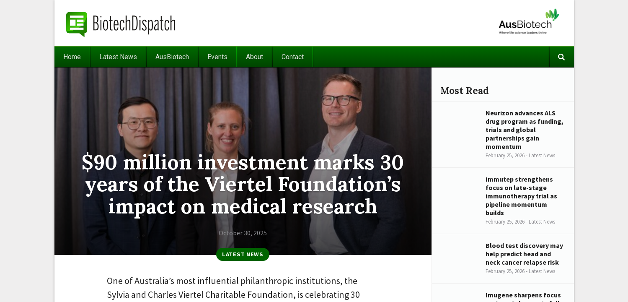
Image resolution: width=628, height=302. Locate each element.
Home (72, 57)
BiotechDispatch (121, 23)
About (254, 57)
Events (217, 57)
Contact (293, 57)
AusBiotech (172, 57)
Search (561, 57)
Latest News (118, 57)
